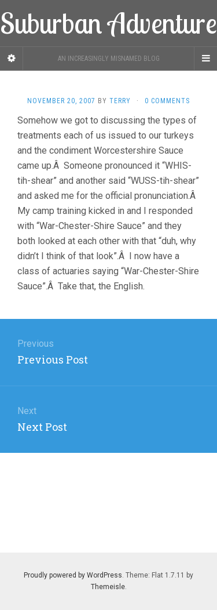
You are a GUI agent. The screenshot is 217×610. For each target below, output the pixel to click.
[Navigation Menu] (205, 58)
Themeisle (108, 587)
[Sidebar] (11, 58)
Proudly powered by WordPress (73, 575)
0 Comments (167, 101)
